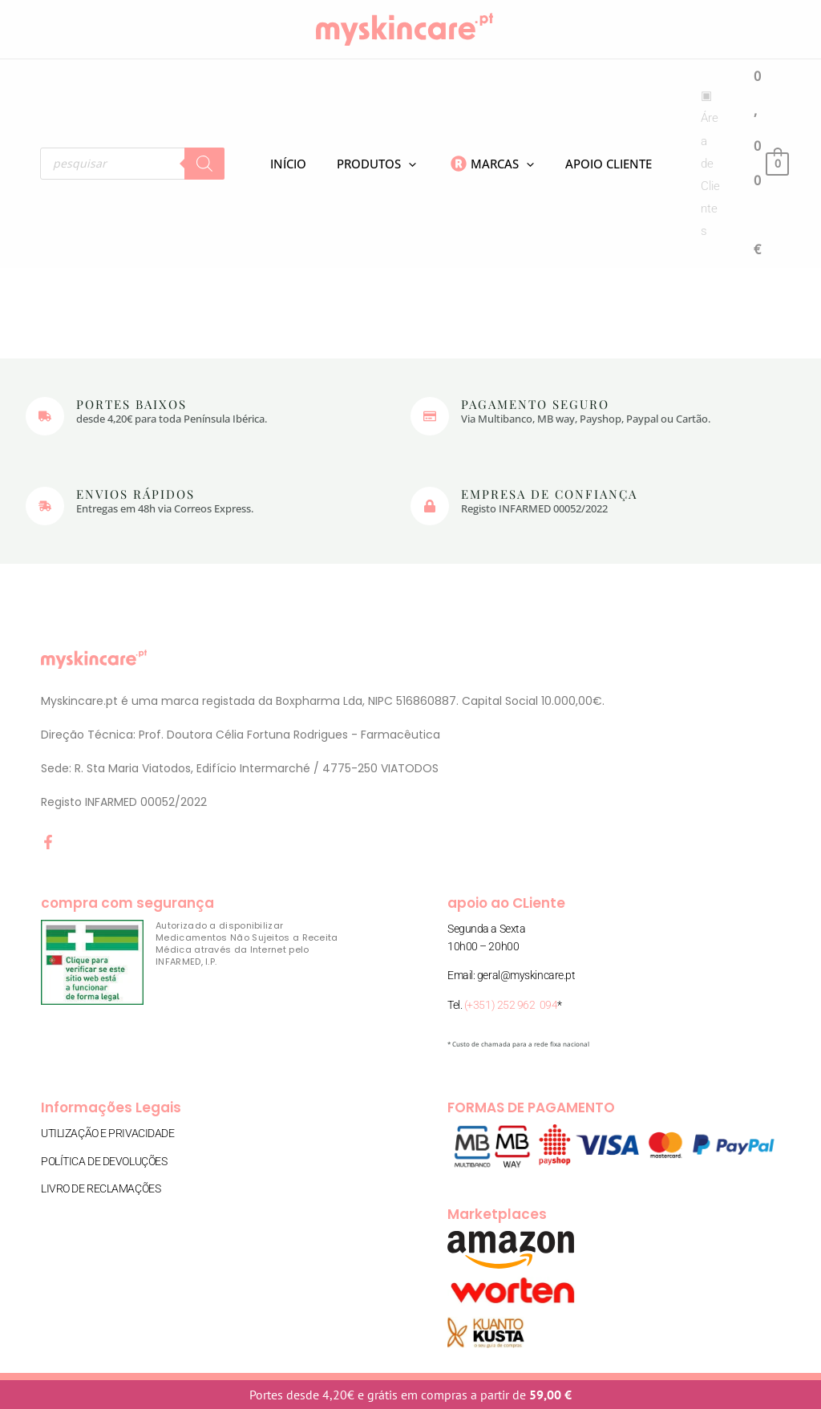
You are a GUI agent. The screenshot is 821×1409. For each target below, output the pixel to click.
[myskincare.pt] (404, 28)
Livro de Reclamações (100, 1186)
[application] (388, 164)
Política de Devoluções (104, 1159)
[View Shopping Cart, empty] (770, 163)
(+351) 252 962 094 (510, 1004)
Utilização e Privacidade (107, 1133)
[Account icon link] (698, 164)
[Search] (204, 164)
